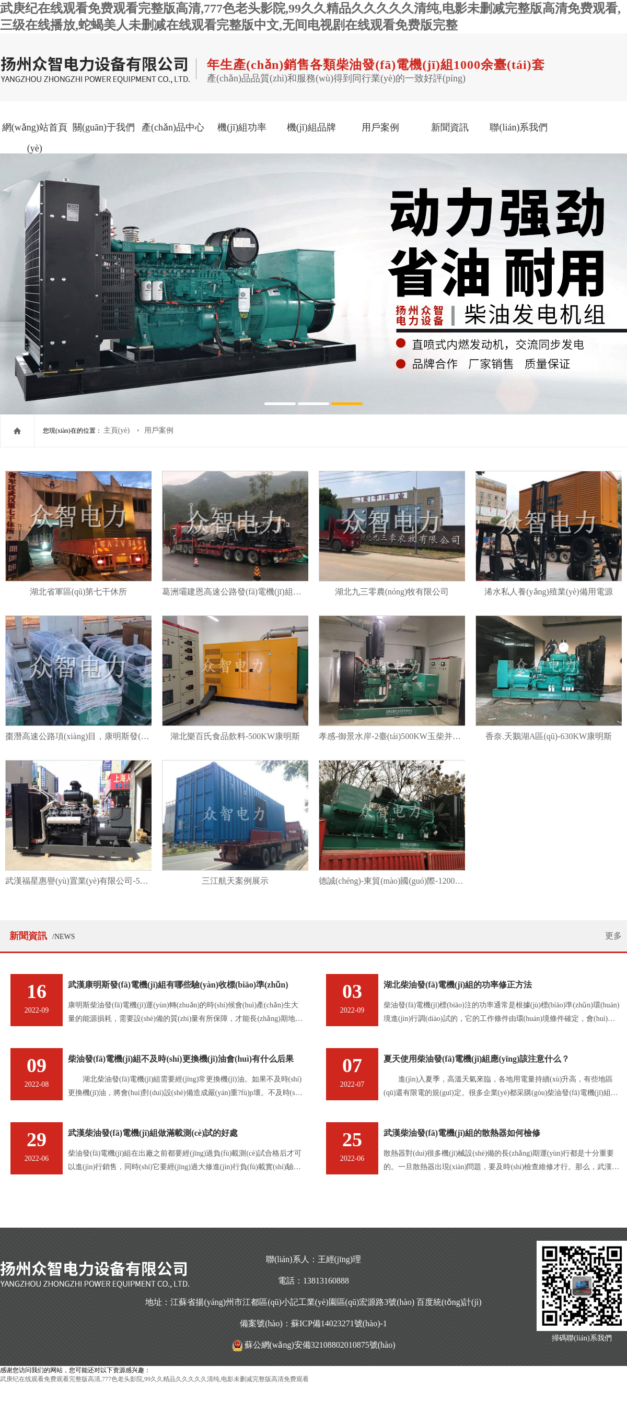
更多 (613, 935)
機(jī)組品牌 (311, 127)
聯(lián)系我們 (519, 127)
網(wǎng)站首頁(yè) (34, 137)
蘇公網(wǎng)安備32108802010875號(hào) (320, 1344)
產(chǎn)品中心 (173, 127)
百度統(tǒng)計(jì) (449, 1302)
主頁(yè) (117, 430)
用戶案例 (380, 127)
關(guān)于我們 (104, 127)
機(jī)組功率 (241, 127)
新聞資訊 (450, 127)
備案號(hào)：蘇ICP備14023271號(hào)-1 (313, 1323)
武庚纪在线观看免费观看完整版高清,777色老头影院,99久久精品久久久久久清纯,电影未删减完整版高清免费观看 (154, 1379)
